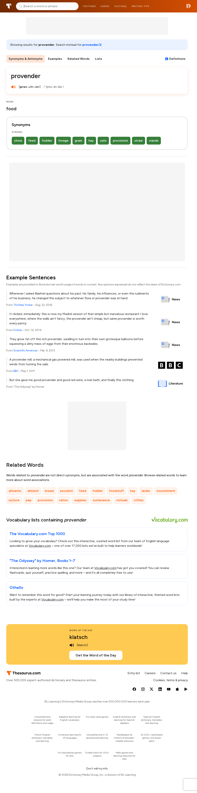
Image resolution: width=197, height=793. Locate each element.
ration (63, 500)
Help (184, 673)
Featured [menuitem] (89, 6)
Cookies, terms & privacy (170, 680)
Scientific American (25, 350)
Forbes (17, 330)
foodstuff (116, 491)
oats (103, 140)
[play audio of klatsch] (71, 645)
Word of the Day (81, 630)
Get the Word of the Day (96, 655)
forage (63, 140)
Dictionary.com (188, 6)
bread (49, 491)
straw (138, 140)
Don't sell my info (97, 768)
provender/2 (92, 45)
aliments (15, 491)
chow (18, 140)
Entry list (133, 673)
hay (91, 140)
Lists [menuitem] (98, 59)
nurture (14, 500)
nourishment (166, 491)
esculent (66, 491)
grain (78, 140)
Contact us (168, 673)
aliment (33, 491)
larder (146, 491)
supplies (80, 500)
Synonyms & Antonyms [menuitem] (26, 59)
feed (32, 140)
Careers (150, 673)
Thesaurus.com (8, 6)
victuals (122, 500)
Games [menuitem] (105, 6)
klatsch (78, 637)
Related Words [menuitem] (79, 59)
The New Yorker (23, 305)
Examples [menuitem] (55, 59)
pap (28, 500)
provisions (120, 140)
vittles (139, 500)
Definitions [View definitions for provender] (177, 59)
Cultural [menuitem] (120, 6)
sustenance (101, 500)
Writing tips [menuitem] (140, 6)
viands (154, 140)
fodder (47, 140)
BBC (16, 371)
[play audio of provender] (13, 87)
